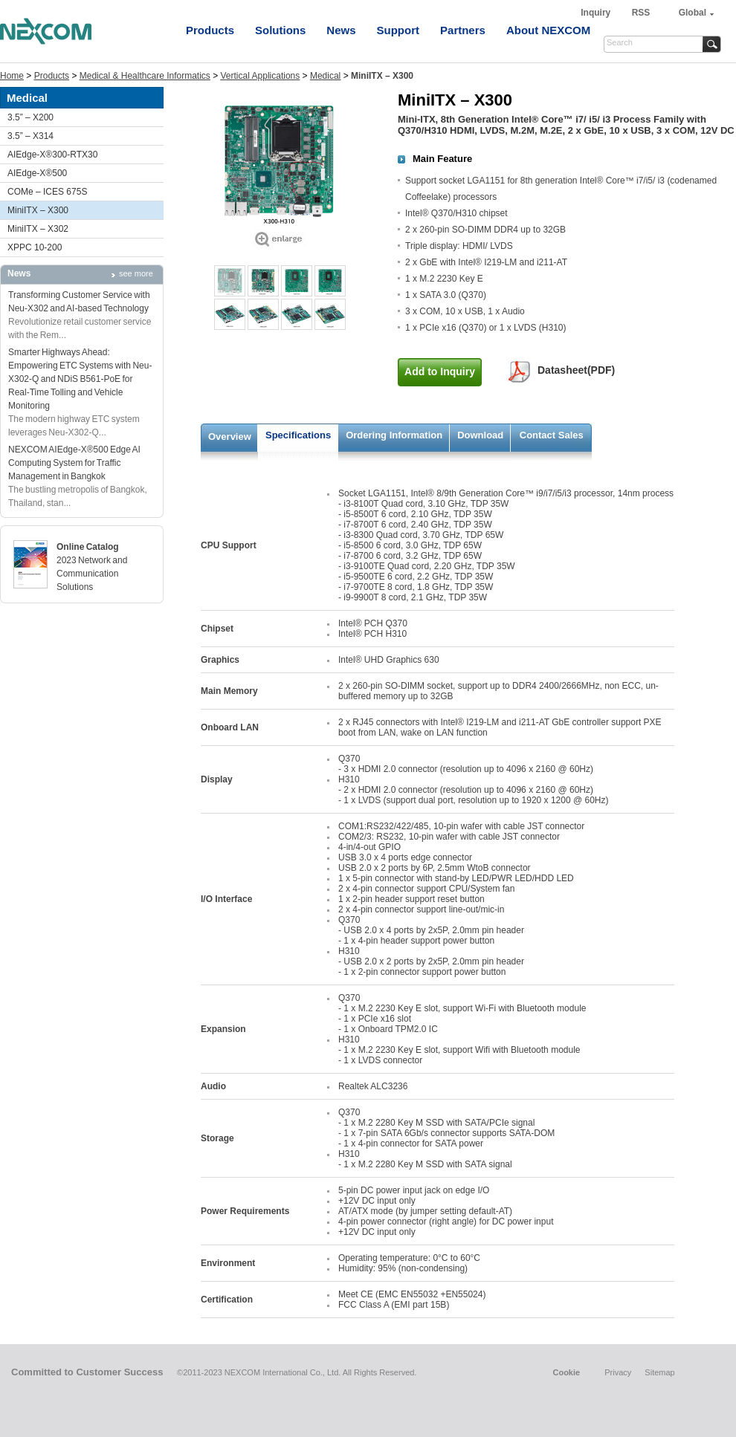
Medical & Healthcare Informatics (145, 76)
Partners (462, 30)
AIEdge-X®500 (37, 173)
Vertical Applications (260, 76)
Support (398, 30)
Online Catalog (88, 547)
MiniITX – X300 (37, 210)
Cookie (566, 1372)
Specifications (298, 435)
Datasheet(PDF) (576, 370)
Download (480, 435)
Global (692, 12)
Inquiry (597, 12)
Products (210, 30)
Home (12, 76)
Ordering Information (394, 435)
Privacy (617, 1372)
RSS (641, 12)
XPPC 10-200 (34, 247)
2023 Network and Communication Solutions (92, 573)
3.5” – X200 (30, 117)
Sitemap (659, 1372)
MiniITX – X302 (37, 229)
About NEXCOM (548, 30)
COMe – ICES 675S (47, 191)
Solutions (280, 30)
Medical (325, 76)
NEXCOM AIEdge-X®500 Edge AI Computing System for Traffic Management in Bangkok (74, 462)
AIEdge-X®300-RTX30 (52, 154)
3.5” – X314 (30, 136)
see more (136, 273)
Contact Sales (552, 435)
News (340, 30)
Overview (229, 436)
